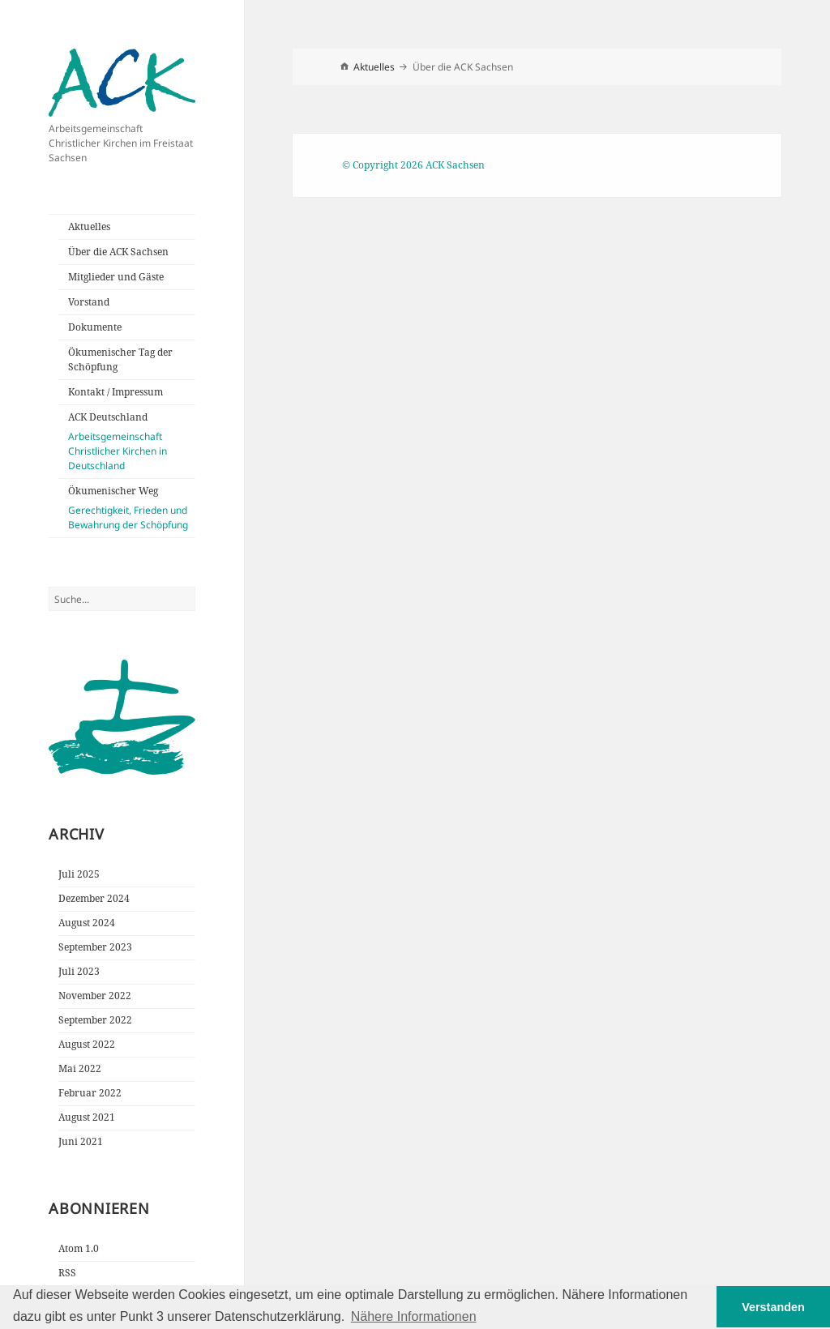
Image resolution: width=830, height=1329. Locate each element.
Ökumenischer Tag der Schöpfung (120, 359)
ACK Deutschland (131, 441)
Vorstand (88, 302)
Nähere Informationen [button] (414, 1316)
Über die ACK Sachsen (118, 252)
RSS (67, 1273)
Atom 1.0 (78, 1248)
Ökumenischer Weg (131, 508)
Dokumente (95, 327)
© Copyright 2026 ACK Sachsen (413, 165)
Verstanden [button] (773, 1307)
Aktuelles (89, 226)
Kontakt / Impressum (115, 392)
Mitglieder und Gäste (116, 277)
